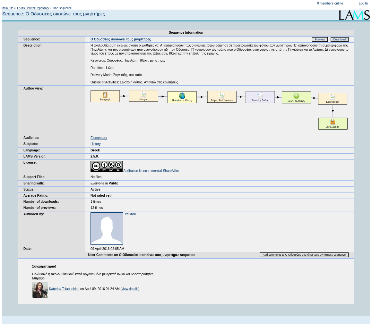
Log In (363, 3)
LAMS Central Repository (33, 8)
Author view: (33, 88)
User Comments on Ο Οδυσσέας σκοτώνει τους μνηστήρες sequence (141, 255)
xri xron (130, 214)
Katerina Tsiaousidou (64, 289)
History (96, 144)
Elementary (99, 138)
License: (30, 162)
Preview (320, 39)
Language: (31, 150)
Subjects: (30, 144)
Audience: (31, 138)
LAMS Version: (35, 156)
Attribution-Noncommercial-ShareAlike (135, 171)
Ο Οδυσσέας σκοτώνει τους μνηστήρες (121, 39)
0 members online (330, 3)
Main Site (7, 8)
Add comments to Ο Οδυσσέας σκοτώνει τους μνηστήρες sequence (304, 254)
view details (130, 289)
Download (339, 39)
